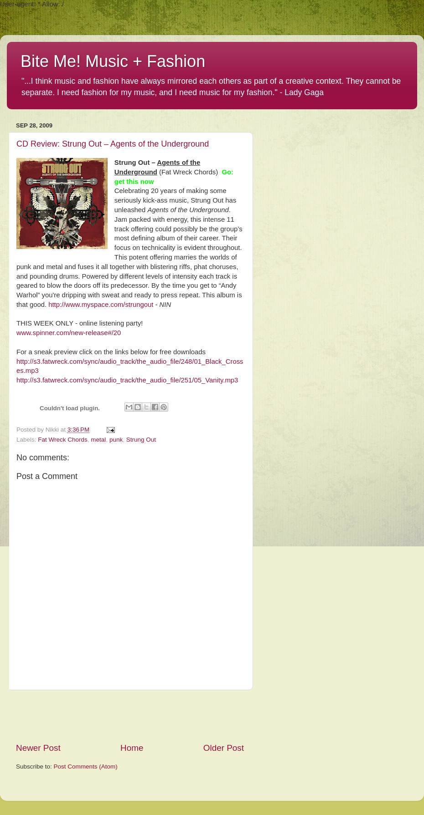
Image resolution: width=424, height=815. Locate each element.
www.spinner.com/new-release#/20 (68, 332)
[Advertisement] (130, 716)
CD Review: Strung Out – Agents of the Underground (112, 143)
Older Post (223, 748)
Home (131, 748)
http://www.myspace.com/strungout (100, 304)
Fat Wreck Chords (63, 439)
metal (98, 439)
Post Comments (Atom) (86, 766)
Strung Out (141, 439)
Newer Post (38, 748)
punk (116, 439)
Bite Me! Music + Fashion (113, 61)
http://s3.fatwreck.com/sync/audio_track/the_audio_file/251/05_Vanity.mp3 (127, 380)
